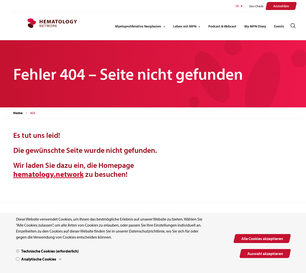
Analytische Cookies (38, 259)
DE (239, 6)
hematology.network (48, 174)
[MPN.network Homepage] (52, 23)
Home (17, 113)
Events (279, 26)
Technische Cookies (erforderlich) (50, 251)
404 (32, 113)
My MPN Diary (255, 26)
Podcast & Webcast (222, 26)
